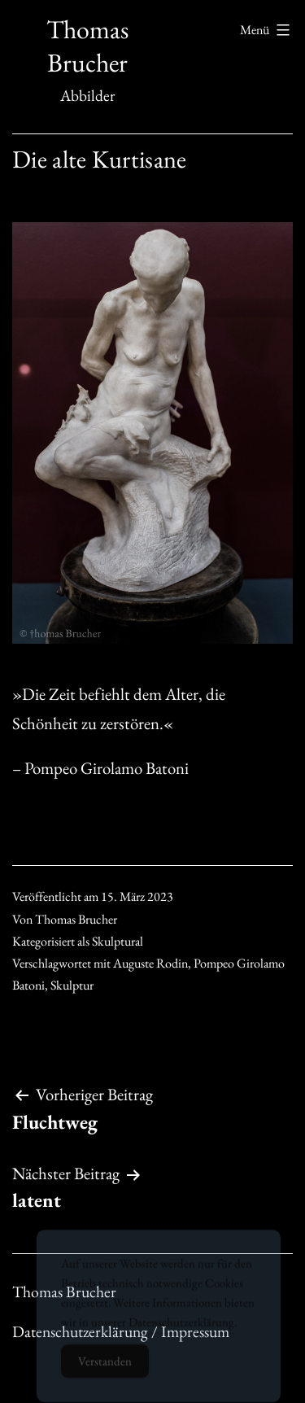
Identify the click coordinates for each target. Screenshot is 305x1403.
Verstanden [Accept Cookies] (105, 1368)
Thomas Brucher (87, 46)
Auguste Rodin (150, 963)
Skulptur (72, 985)
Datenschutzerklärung (181, 1329)
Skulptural (117, 941)
